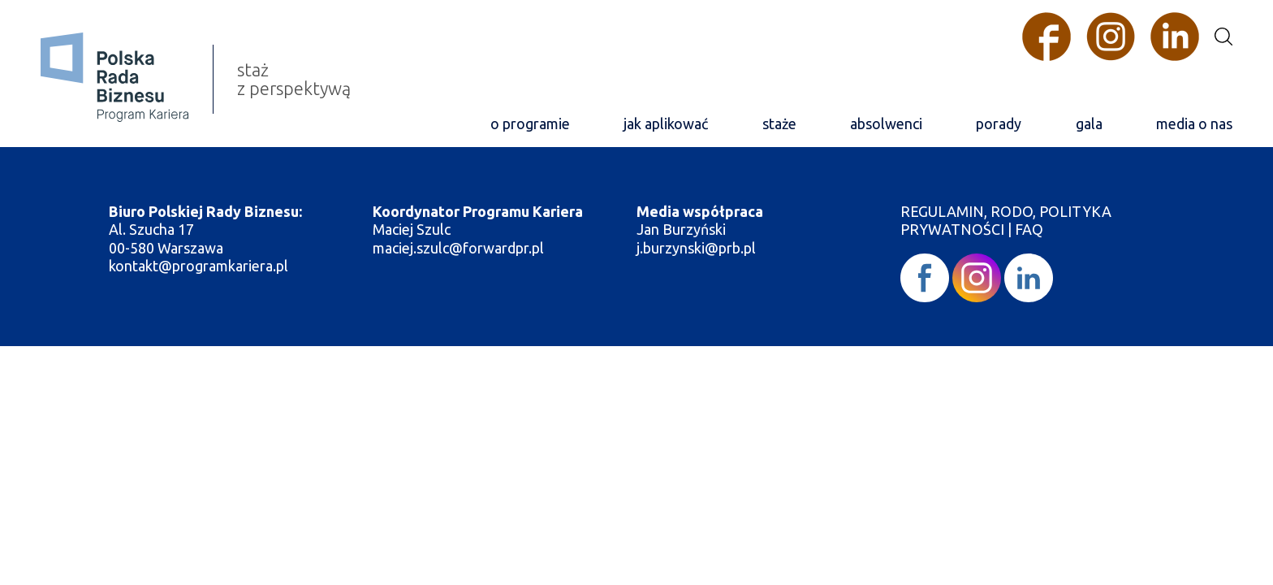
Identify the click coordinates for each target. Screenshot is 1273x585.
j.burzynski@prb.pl (697, 248)
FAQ (1029, 229)
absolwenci (886, 123)
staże (779, 123)
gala (1089, 123)
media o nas (1194, 123)
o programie (530, 123)
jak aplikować (666, 123)
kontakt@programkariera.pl (200, 266)
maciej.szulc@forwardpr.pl (458, 248)
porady (998, 123)
